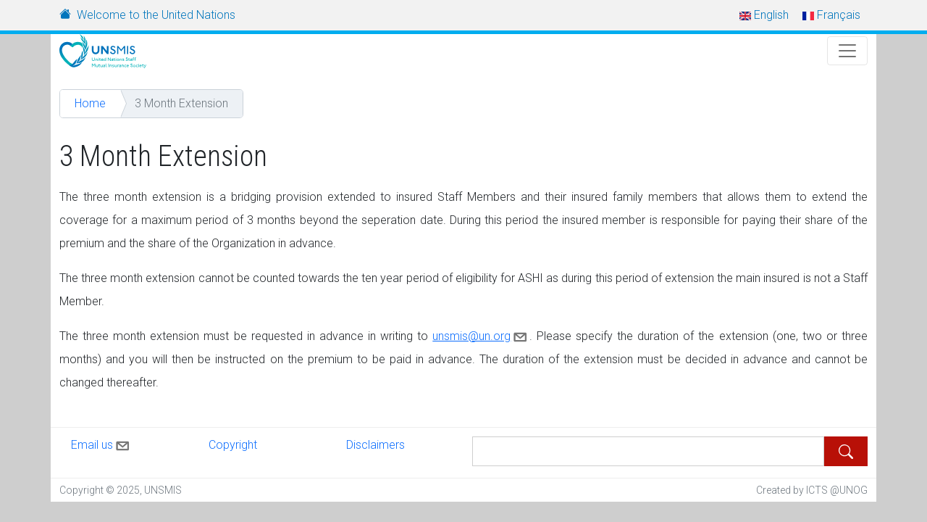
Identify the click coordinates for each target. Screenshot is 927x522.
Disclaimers (375, 445)
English (764, 15)
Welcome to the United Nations (156, 15)
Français (831, 15)
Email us (101, 443)
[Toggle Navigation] (847, 50)
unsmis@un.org (480, 336)
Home (90, 103)
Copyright (233, 445)
